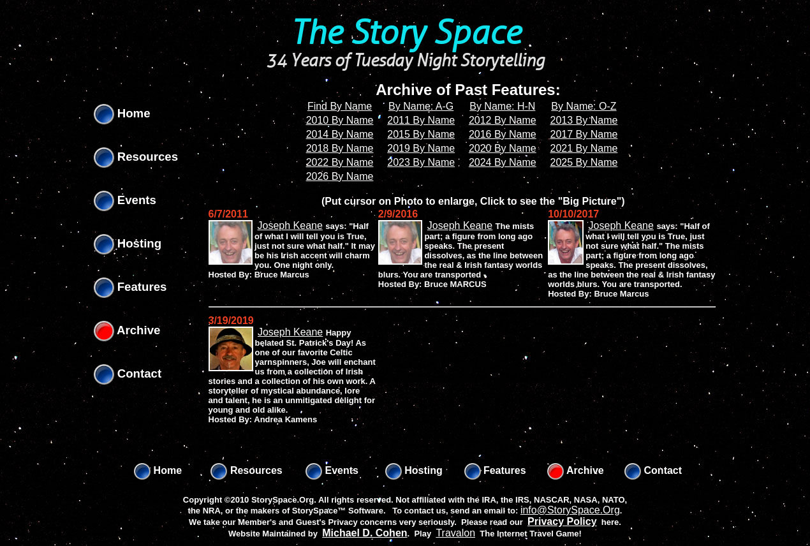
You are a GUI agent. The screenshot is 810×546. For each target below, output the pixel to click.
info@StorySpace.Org (570, 510)
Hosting (128, 243)
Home (122, 113)
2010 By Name (340, 120)
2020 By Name (502, 148)
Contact (128, 373)
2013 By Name (584, 120)
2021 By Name (584, 148)
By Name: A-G (420, 106)
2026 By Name (340, 176)
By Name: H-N (502, 106)
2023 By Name (421, 162)
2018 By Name (340, 148)
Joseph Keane (290, 225)
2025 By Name (584, 162)
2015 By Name (421, 134)
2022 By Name (340, 162)
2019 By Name (421, 148)
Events (125, 200)
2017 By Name (584, 134)
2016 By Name (502, 134)
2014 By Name (340, 134)
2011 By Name (421, 120)
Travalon (455, 533)
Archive (127, 330)
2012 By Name (502, 120)
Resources (136, 156)
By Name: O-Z (583, 106)
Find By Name (339, 106)
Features (130, 286)
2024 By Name (502, 162)
